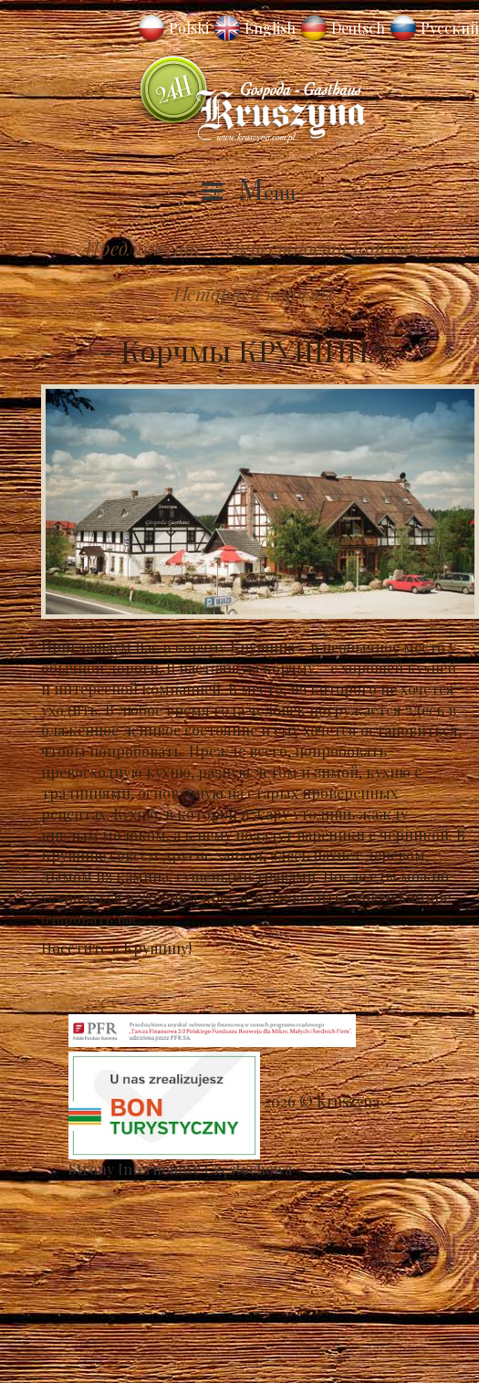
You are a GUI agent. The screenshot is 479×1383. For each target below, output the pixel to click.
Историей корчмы (253, 293)
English (270, 27)
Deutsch (358, 27)
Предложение (144, 247)
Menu (267, 191)
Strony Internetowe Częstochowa (180, 1169)
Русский (450, 27)
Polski (189, 27)
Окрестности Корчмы (323, 247)
